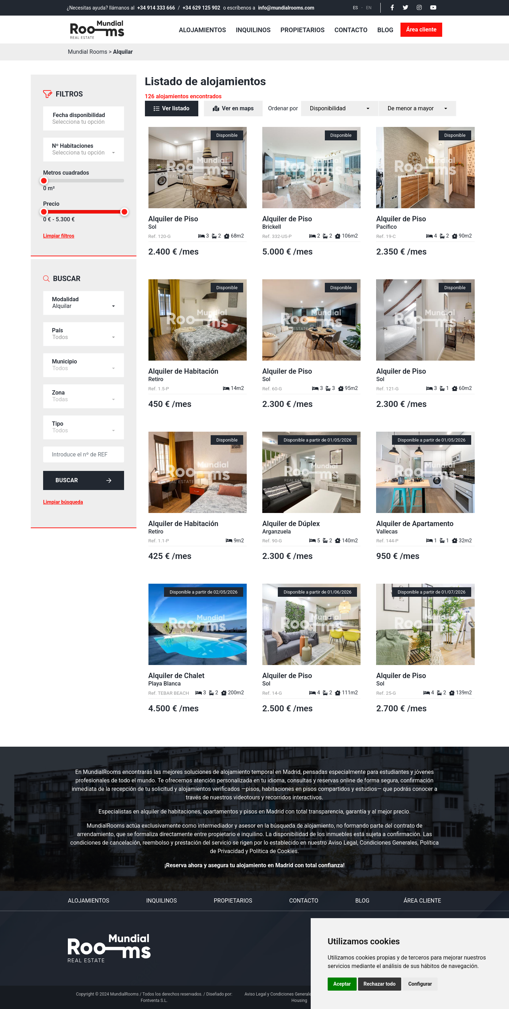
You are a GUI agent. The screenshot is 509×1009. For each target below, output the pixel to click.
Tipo (57, 423)
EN (368, 7)
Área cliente (421, 29)
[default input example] (83, 454)
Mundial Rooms (87, 51)
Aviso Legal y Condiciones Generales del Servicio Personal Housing (299, 997)
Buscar (83, 480)
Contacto (350, 30)
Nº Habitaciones (72, 145)
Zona (58, 392)
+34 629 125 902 (201, 8)
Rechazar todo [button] (380, 984)
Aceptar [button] (342, 984)
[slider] (44, 180)
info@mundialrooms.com (286, 8)
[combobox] (83, 303)
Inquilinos (253, 30)
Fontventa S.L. (154, 1000)
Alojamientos (202, 30)
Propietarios (302, 30)
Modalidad (65, 299)
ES (355, 7)
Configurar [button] (420, 984)
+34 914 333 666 (156, 8)
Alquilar (123, 51)
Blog (385, 30)
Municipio (64, 361)
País (57, 330)
